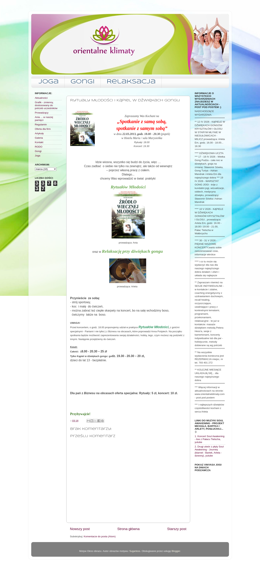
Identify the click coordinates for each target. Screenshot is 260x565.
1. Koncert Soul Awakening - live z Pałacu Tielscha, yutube (210, 439)
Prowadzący (42, 112)
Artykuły (39, 133)
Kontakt (39, 142)
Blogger (176, 551)
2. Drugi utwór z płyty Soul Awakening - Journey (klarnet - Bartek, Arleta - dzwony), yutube (209, 451)
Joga (49, 82)
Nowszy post (80, 529)
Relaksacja (131, 82)
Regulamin (41, 124)
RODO (39, 146)
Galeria (39, 137)
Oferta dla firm (43, 129)
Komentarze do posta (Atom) (100, 536)
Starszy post (176, 529)
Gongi (83, 82)
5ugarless (134, 551)
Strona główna (128, 529)
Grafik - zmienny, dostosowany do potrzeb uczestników (46, 105)
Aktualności (41, 98)
